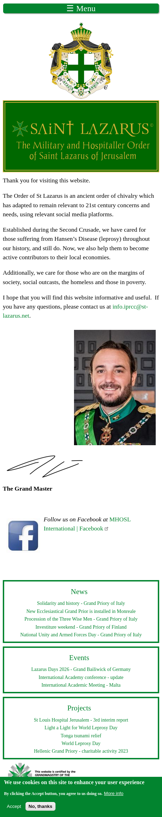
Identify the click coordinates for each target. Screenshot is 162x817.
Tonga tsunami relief (81, 735)
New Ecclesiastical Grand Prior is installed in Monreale (80, 611)
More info (114, 796)
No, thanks (40, 809)
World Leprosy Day (80, 743)
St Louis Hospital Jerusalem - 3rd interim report (81, 720)
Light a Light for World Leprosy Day (81, 727)
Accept (14, 809)
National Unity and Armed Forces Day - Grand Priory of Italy (81, 634)
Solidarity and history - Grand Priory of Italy (81, 603)
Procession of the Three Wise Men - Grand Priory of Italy (81, 619)
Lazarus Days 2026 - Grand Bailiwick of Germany (81, 669)
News (79, 591)
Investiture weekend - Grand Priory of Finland (80, 627)
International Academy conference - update (80, 677)
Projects (79, 708)
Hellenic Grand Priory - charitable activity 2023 (81, 751)
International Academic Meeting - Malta (81, 685)
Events (79, 657)
